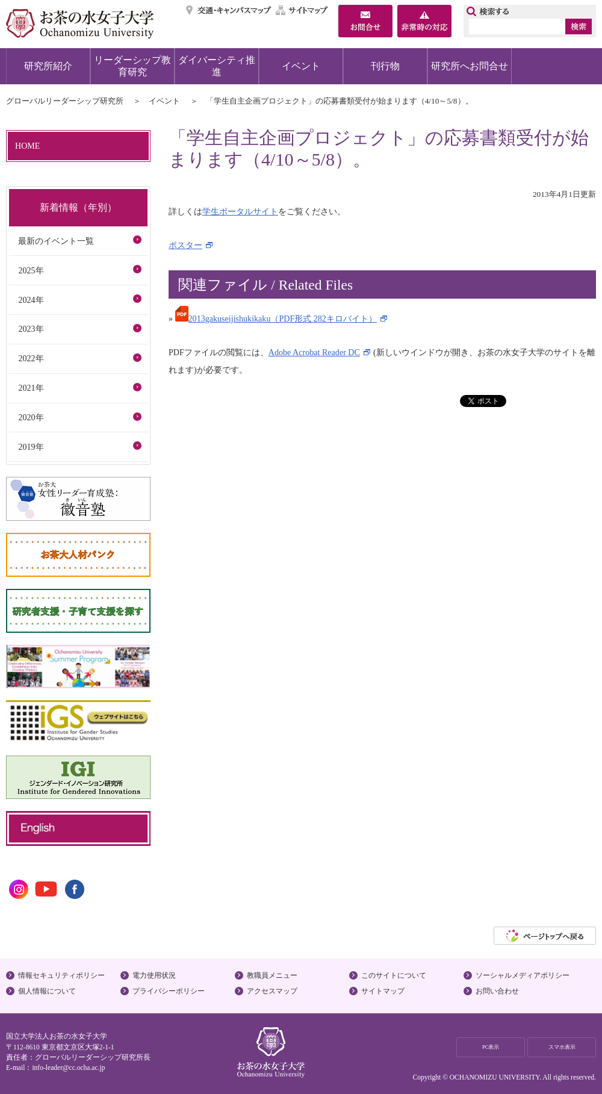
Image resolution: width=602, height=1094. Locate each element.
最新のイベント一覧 (56, 241)
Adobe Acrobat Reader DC (314, 352)
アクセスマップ (272, 991)
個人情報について (47, 991)
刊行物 (385, 66)
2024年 (30, 300)
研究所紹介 (48, 66)
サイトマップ (302, 10)
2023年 (30, 329)
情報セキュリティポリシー (61, 975)
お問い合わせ (497, 991)
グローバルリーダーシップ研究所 (64, 100)
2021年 (30, 388)
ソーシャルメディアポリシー (522, 975)
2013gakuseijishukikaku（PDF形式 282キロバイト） (276, 318)
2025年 (30, 270)
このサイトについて (393, 975)
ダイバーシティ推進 (216, 66)
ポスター (185, 245)
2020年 (30, 417)
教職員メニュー (272, 975)
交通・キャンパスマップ (229, 10)
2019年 (30, 447)
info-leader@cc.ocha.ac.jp (68, 1067)
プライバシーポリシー (168, 991)
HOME (27, 146)
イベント (301, 66)
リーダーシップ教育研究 (132, 66)
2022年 (30, 358)
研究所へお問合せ (469, 66)
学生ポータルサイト (240, 211)
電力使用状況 (154, 975)
